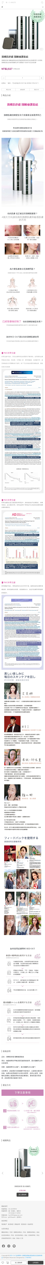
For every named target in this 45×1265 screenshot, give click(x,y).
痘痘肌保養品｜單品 (7, 1235)
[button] (42, 1173)
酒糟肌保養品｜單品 (20, 1232)
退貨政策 (24, 1224)
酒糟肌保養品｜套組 (33, 1232)
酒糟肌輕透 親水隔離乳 (22, 1186)
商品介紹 (8, 89)
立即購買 (35, 1263)
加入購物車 (18, 1263)
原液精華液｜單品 (33, 1235)
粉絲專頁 (30, 1224)
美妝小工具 (19, 1238)
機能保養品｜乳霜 (7, 1232)
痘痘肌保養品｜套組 (21, 1235)
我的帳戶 (4, 1224)
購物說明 (17, 1224)
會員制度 (11, 1224)
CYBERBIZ (28, 1257)
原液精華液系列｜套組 (8, 1238)
